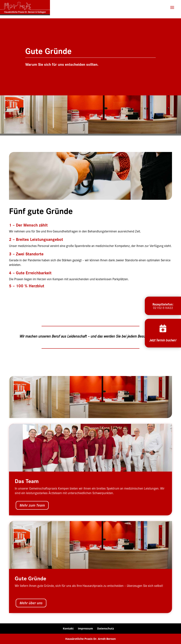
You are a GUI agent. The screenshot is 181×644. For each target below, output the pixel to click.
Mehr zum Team (32, 505)
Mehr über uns (31, 603)
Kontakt (68, 628)
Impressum (85, 628)
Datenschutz (105, 628)
